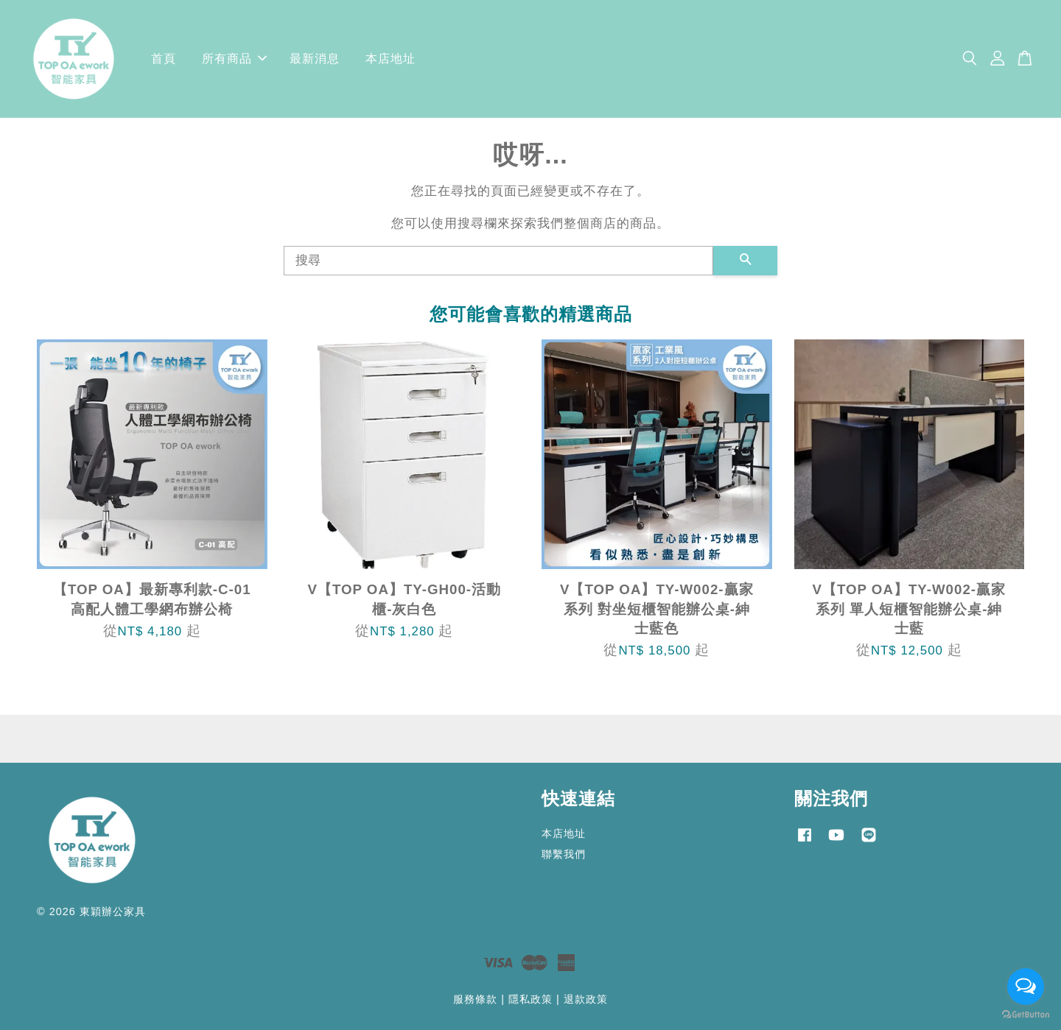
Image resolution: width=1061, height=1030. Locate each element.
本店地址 (390, 58)
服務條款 (475, 999)
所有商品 (234, 58)
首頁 (163, 58)
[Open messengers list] (1025, 986)
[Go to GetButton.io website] (1025, 1015)
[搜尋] (498, 260)
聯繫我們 (564, 854)
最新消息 (315, 58)
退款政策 (586, 999)
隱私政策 (530, 999)
